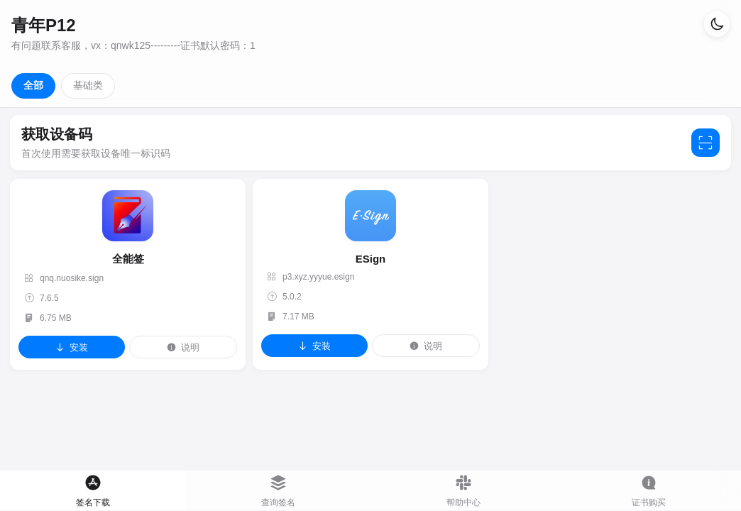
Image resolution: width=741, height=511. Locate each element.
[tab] (92, 490)
